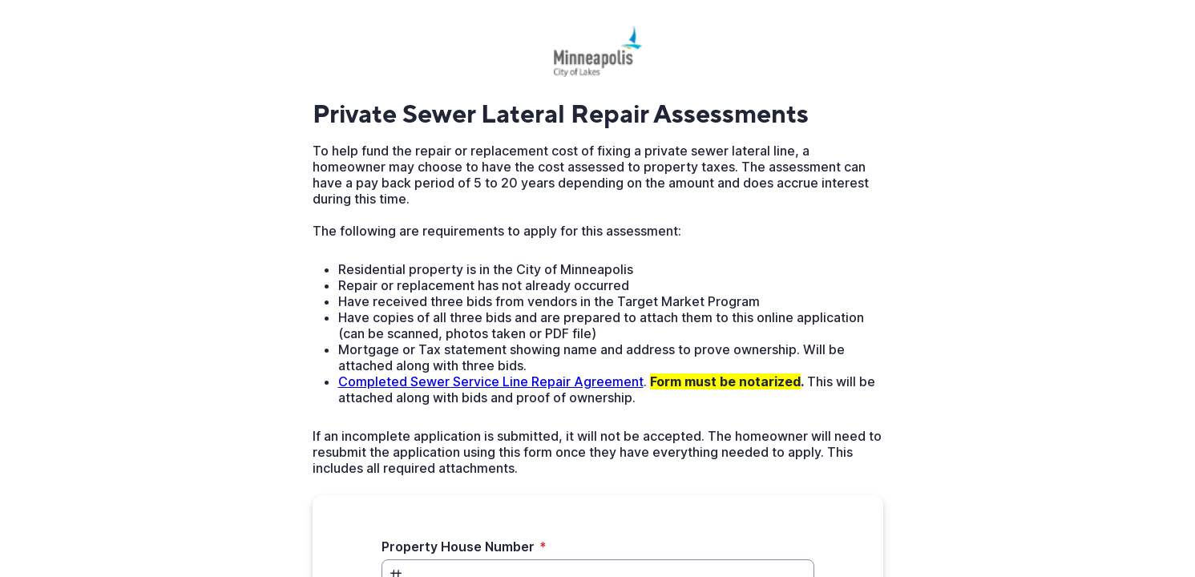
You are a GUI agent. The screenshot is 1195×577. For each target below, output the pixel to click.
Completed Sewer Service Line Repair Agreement (491, 381)
